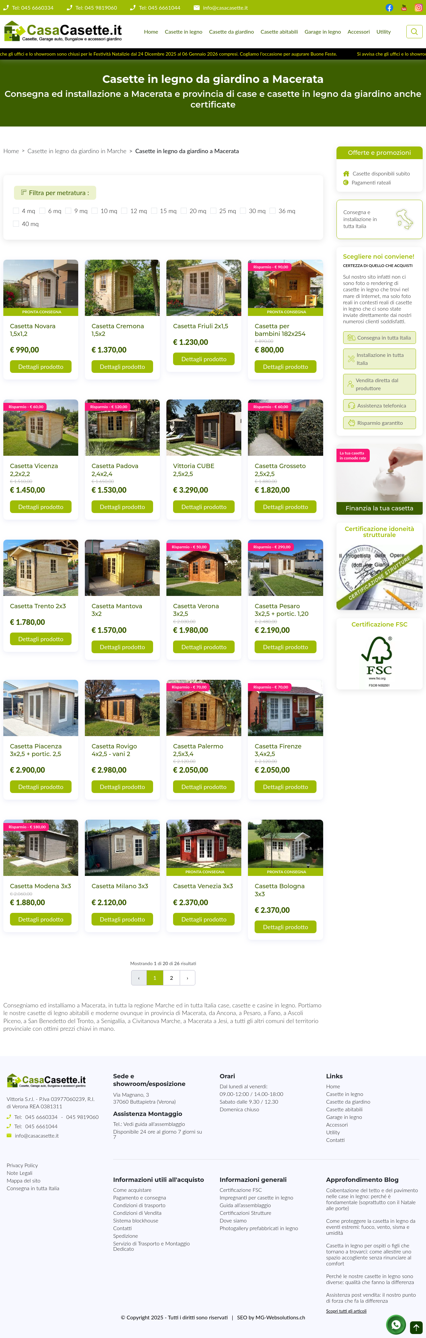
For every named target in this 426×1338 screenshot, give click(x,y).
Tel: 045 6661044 (159, 7)
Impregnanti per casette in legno (256, 1197)
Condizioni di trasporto (139, 1205)
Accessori (359, 31)
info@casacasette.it (225, 7)
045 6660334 (41, 1117)
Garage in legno (323, 31)
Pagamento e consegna (139, 1197)
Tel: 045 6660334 (33, 7)
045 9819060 (82, 1117)
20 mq (198, 210)
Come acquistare (132, 1190)
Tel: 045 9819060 (96, 7)
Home (151, 31)
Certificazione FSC (241, 1190)
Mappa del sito (24, 1180)
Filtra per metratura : (55, 192)
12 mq (138, 210)
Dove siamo (233, 1220)
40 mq (30, 223)
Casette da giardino (231, 31)
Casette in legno (183, 31)
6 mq (55, 210)
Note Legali (19, 1173)
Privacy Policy (22, 1165)
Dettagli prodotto (41, 366)
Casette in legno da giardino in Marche (77, 150)
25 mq (227, 210)
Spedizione (125, 1235)
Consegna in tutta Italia (33, 1188)
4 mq (28, 210)
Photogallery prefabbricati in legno (259, 1228)
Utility (383, 31)
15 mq (168, 210)
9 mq (81, 210)
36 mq (287, 210)
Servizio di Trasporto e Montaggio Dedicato (151, 1246)
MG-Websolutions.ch (280, 1317)
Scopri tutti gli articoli (346, 1311)
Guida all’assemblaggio (245, 1205)
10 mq (109, 210)
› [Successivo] (187, 977)
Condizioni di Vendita (137, 1212)
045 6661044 (41, 1126)
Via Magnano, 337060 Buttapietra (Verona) (144, 1098)
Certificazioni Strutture (245, 1212)
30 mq (257, 210)
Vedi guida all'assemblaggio (154, 1124)
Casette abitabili (279, 31)
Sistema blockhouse (135, 1220)
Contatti (335, 1140)
